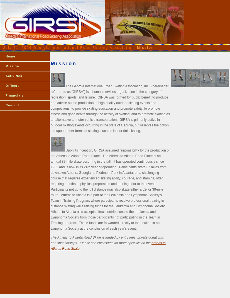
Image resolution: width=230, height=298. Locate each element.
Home (10, 56)
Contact (12, 105)
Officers (12, 85)
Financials (15, 95)
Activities (14, 76)
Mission (12, 66)
